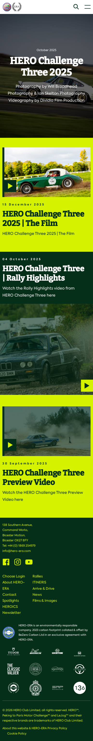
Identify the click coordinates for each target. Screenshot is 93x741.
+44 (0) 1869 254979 (21, 546)
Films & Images (45, 600)
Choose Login (13, 576)
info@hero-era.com (16, 551)
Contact (9, 594)
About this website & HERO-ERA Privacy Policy (34, 728)
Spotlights (10, 600)
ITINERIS (39, 582)
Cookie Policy (17, 733)
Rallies (38, 576)
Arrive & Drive (43, 588)
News (37, 594)
